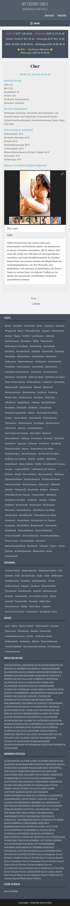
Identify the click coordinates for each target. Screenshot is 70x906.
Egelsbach (10, 443)
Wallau (52, 500)
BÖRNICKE (56, 672)
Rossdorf (40, 541)
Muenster (10, 510)
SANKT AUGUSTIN (48, 826)
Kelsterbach (11, 464)
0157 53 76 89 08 (41, 53)
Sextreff (9, 601)
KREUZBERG (46, 699)
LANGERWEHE (12, 799)
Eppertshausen (26, 361)
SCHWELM (10, 833)
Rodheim (33, 407)
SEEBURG (9, 734)
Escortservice (12, 606)
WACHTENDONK (13, 844)
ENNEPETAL (55, 768)
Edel (17, 575)
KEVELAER (32, 792)
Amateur (35, 586)
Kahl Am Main (36, 377)
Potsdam (17, 326)
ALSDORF (43, 761)
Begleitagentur (29, 570)
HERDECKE (56, 781)
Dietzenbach (23, 356)
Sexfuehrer (32, 611)
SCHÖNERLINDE (22, 727)
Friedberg (56, 443)
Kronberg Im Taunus (54, 464)
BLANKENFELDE (13, 672)
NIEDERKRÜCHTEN (15, 816)
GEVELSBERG (42, 774)
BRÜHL (61, 764)
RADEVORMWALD (14, 823)
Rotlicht (37, 591)
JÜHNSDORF (44, 696)
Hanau (25, 448)
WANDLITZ (10, 741)
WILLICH (40, 851)
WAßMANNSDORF (40, 741)
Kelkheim (51, 459)
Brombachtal (23, 351)
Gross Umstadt (12, 535)
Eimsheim (51, 356)
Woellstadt (10, 530)
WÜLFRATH (10, 854)
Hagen (17, 336)
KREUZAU (31, 795)
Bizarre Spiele (26, 626)
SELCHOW (31, 734)
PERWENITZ (19, 717)
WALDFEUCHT (30, 844)
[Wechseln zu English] (62, 16)
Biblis (36, 341)
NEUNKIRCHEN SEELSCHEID (20, 813)
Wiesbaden (11, 423)
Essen (39, 326)
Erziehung (23, 631)
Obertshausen (29, 484)
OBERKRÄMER (30, 713)
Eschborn (44, 443)
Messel (37, 387)
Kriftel (38, 464)
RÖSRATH (32, 826)
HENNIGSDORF (55, 693)
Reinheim (10, 407)
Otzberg (35, 402)
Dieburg (25, 438)
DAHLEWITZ (41, 675)
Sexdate (9, 596)
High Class (45, 601)
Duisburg (49, 326)
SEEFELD (20, 734)
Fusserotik (45, 631)
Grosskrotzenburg (49, 535)
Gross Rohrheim (43, 530)
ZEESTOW (47, 744)
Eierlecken (10, 631)
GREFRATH (56, 774)
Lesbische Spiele (43, 636)
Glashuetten (11, 515)
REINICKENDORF (13, 720)
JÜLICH (34, 788)
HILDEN (8, 785)
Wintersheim (25, 423)
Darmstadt (47, 351)
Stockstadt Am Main (46, 413)
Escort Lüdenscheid (30, 871)
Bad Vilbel (35, 433)
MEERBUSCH (39, 802)
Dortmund (29, 326)
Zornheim (39, 423)
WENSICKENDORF (14, 744)
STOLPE (57, 734)
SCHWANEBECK (48, 731)
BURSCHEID (10, 768)
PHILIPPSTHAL (35, 717)
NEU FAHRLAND (30, 710)
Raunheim (33, 489)
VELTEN (34, 738)
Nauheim (41, 392)
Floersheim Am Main (45, 515)
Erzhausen (41, 361)
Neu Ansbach (29, 474)
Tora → (35, 298)
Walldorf (9, 505)
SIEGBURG (35, 833)
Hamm (8, 336)
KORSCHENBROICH (14, 795)
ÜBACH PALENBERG (28, 840)
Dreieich (47, 438)
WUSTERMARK (33, 744)
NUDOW (17, 713)
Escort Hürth (41, 868)
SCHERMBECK (31, 830)
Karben (41, 459)
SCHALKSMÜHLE (13, 830)
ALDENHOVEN (12, 761)
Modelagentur (39, 581)
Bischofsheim (12, 438)
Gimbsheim (51, 366)
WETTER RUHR (26, 851)
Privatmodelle (48, 586)
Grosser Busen (12, 570)
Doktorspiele (42, 626)
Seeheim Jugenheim (15, 413)
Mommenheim (12, 392)
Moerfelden (23, 525)
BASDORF (44, 665)
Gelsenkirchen (32, 331)
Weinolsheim (50, 418)
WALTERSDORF (48, 738)
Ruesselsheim (24, 510)
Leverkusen (38, 336)
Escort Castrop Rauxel (51, 857)
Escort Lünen (48, 871)
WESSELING (11, 851)
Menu (37, 23)
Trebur (8, 418)
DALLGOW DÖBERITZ (33, 679)
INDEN (8, 788)
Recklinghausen (22, 551)
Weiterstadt (22, 505)
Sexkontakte (21, 596)
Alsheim (50, 336)
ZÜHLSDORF (11, 748)
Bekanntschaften (47, 570)
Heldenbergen (12, 453)
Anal (7, 626)
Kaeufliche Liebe (48, 611)
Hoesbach (10, 520)
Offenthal (55, 484)
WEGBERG (10, 847)
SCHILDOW (56, 720)
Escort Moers (16, 875)
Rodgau (44, 489)
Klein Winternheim (15, 382)
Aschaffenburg (35, 428)
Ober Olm (50, 397)
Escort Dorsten (49, 861)
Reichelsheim (48, 402)
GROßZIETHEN (38, 693)
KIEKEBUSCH (11, 699)
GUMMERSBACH (13, 778)
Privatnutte (11, 591)
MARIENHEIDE (22, 802)
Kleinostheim (34, 382)
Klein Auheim (26, 464)
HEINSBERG (42, 781)
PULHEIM (58, 820)
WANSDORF (23, 741)
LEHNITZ (42, 703)
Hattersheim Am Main (41, 448)
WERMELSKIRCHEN (43, 847)
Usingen (42, 500)
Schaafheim (45, 407)
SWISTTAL (39, 837)
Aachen (46, 331)
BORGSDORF (43, 672)
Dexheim (59, 351)
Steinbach (51, 494)
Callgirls (46, 606)
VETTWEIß (46, 840)
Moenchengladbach (15, 546)
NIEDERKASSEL (45, 813)
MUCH (45, 806)
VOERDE (57, 840)
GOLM (34, 689)
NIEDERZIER (33, 816)
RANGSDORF (51, 717)
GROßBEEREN (21, 693)
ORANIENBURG (12, 665)
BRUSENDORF (26, 675)
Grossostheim (27, 541)
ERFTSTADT (10, 771)
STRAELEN (27, 837)
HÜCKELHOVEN (22, 785)
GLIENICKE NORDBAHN (17, 689)
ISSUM (15, 788)
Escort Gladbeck (36, 864)
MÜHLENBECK (12, 710)
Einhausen (10, 361)
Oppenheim (23, 402)
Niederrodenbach (51, 479)
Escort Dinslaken (13, 861)
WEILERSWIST (24, 847)
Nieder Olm (11, 397)
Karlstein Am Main (55, 377)
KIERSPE (43, 792)
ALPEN (33, 761)
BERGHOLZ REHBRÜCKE (17, 668)
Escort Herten (26, 868)
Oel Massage (54, 646)
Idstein (31, 459)
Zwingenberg (53, 423)
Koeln (49, 551)
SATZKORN (43, 720)
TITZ (48, 837)
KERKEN (20, 792)
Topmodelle (21, 601)
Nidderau (59, 474)
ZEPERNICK (59, 744)
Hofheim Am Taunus (15, 459)
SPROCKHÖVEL (12, 837)
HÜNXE (54, 785)
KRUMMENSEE (12, 703)
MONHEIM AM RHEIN (30, 806)
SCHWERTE (22, 833)
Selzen (31, 413)
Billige (24, 606)
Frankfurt (10, 366)
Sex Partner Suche (38, 596)
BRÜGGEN (51, 764)
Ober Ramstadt (12, 484)
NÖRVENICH (47, 816)
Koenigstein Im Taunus (43, 520)
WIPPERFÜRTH (53, 851)
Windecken (35, 505)
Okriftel (9, 489)
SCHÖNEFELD (36, 724)
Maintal (9, 474)
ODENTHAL (10, 820)
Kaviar (29, 636)
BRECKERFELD (37, 764)
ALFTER (24, 761)
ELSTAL (22, 682)
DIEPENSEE (51, 679)
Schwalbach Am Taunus (17, 494)
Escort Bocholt (31, 857)
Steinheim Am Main (15, 500)
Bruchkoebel (25, 515)
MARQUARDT (41, 706)
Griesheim (36, 372)
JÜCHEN (24, 788)
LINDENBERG (55, 703)
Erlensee (32, 443)
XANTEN (22, 854)
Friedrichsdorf (12, 448)
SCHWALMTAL (47, 830)
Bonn (20, 331)
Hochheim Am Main (48, 453)
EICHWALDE (11, 682)
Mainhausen (25, 387)
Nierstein (38, 397)
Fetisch (34, 631)
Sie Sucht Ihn (28, 575)
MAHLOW (28, 706)
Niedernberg (25, 397)
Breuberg (10, 351)
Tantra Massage (49, 641)
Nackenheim (28, 392)
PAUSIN (8, 717)
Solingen (43, 546)
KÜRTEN (42, 795)
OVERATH (46, 820)
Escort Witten (34, 878)
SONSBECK (48, 833)
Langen (9, 469)
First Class (34, 606)
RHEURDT (43, 823)
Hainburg (10, 377)
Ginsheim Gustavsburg (17, 372)
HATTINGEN (11, 781)
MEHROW (54, 706)
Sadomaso (25, 641)
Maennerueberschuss (34, 646)
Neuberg (52, 392)
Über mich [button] (12, 228)
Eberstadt (59, 438)
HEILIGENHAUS (26, 781)
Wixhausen (49, 505)
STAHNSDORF (45, 734)
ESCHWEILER (49, 771)
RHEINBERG (31, 823)
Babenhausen (12, 341)
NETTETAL (29, 809)
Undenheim (35, 418)
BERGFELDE (56, 665)
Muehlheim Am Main (44, 510)
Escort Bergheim (46, 854)
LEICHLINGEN (28, 799)
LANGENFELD (54, 795)
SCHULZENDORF (30, 731)
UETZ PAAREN (22, 738)
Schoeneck (51, 525)
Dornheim (36, 438)
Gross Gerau (11, 541)
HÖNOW (32, 696)
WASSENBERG (47, 844)
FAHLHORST (34, 682)
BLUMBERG (29, 672)
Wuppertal (10, 331)
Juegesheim (23, 520)
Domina (54, 626)
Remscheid (38, 551)
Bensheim (26, 341)
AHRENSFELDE (29, 665)
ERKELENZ (24, 771)
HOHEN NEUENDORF (15, 696)
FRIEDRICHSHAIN (28, 686)
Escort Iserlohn (56, 868)
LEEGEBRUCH (28, 703)
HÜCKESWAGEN (40, 785)
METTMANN (11, 806)
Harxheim (21, 377)
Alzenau (21, 428)
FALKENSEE (10, 686)
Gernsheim (37, 366)
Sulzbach (32, 500)
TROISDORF (10, 840)
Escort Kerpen (11, 871)
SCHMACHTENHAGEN (16, 724)
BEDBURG (9, 764)
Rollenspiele (11, 641)
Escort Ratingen (32, 875)
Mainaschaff (11, 387)
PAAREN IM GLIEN (49, 713)
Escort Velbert (48, 875)
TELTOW (9, 738)
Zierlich (9, 575)
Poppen (25, 586)
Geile (47, 575)
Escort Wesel (19, 878)
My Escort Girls (35, 4)
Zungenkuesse (12, 651)
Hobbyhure (57, 575)
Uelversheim (20, 418)
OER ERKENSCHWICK (29, 820)
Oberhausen (57, 331)
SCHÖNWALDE (12, 731)
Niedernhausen (32, 479)
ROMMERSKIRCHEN (15, 826)
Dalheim (36, 351)
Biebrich (46, 433)
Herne (53, 546)
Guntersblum (50, 372)
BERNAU (36, 668)
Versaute (33, 601)
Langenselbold (22, 469)
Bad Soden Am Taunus (16, 433)
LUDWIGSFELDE (13, 706)
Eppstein (22, 443)
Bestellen (25, 581)
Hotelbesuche (12, 581)
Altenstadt (10, 428)
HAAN (26, 778)
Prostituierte (24, 591)
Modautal (48, 387)
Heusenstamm (28, 453)
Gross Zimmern (30, 535)
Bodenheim (36, 346)
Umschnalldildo (13, 646)
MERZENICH (53, 802)
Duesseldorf (11, 556)
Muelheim (32, 546)
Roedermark (37, 525)
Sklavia (35, 641)
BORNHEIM (22, 764)
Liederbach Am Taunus (43, 469)
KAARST (43, 788)
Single (53, 596)
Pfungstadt (20, 489)
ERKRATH (35, 771)
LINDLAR (42, 799)
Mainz (17, 474)
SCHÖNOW (52, 727)
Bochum (60, 326)
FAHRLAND (47, 682)
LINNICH (52, 799)
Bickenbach (46, 341)
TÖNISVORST (58, 837)
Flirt (60, 570)
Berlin (8, 326)
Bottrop (9, 551)
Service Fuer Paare (15, 611)
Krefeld (26, 336)
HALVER (34, 778)
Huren (51, 581)
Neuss (61, 546)
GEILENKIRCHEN (13, 774)
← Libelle (35, 304)
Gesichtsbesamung (15, 636)
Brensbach (49, 346)
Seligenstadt (38, 494)
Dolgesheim (38, 356)
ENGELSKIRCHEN (38, 768)
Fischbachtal (55, 361)
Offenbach (10, 402)
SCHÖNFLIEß (39, 727)
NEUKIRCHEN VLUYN (47, 809)
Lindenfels (58, 382)
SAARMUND (30, 720)
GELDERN (29, 774)
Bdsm (15, 626)
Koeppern (10, 525)
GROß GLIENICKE (47, 689)
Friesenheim (23, 366)
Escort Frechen (19, 864)
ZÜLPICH (32, 854)
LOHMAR (9, 802)
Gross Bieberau (26, 530)
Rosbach (54, 489)
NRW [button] (10, 235)
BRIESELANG (11, 675)
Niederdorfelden (13, 479)
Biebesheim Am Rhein (16, 346)
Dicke (40, 575)
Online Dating (12, 586)
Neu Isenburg (45, 474)
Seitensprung (50, 591)
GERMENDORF (46, 686)
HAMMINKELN (47, 778)
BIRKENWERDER (50, 668)
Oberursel (43, 484)
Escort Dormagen (31, 861)
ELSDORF (23, 768)
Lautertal (47, 382)
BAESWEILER (55, 761)
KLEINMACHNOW (29, 699)
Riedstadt (22, 407)
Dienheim (10, 356)
